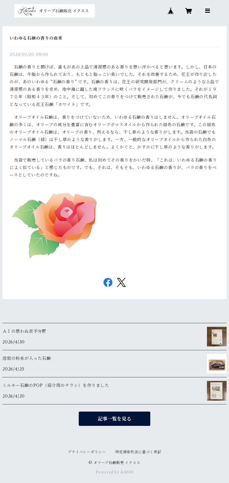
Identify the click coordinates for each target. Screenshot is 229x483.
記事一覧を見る (114, 419)
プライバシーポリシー (87, 452)
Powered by (115, 472)
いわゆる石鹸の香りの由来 (36, 38)
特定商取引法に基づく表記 (138, 452)
